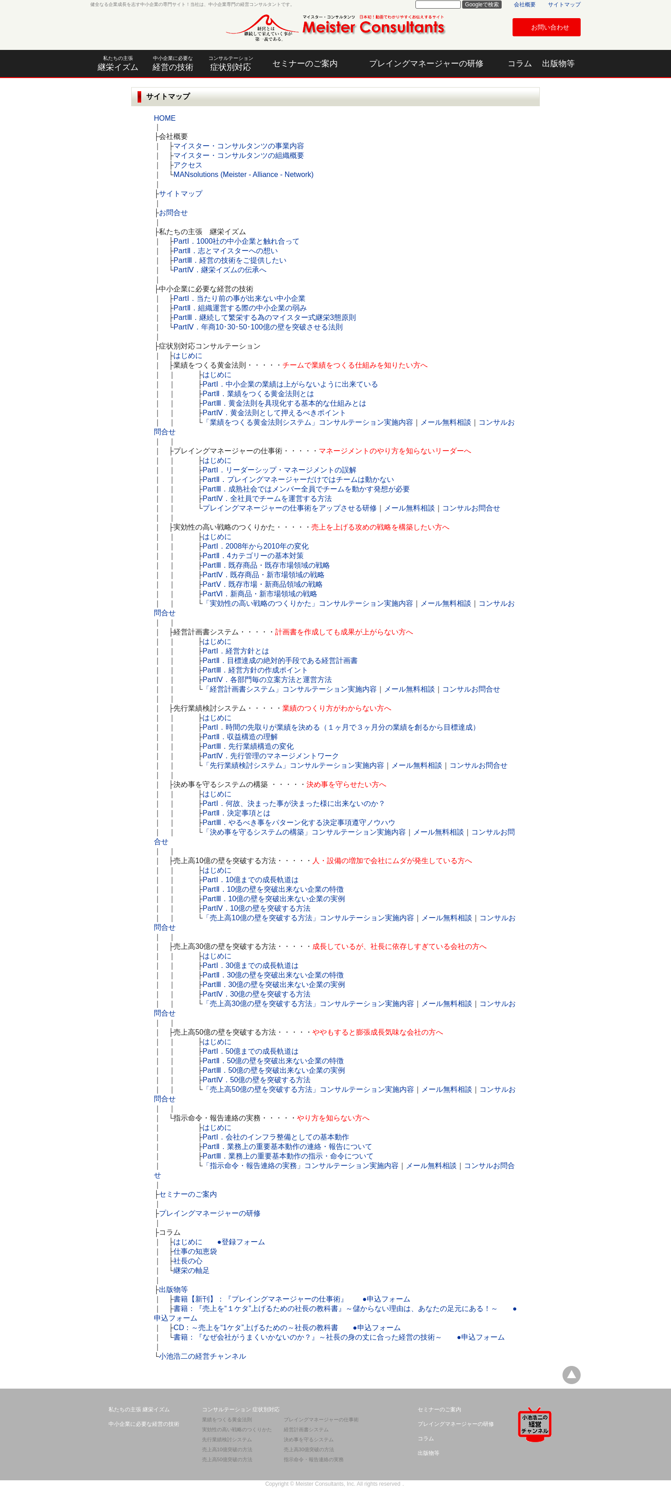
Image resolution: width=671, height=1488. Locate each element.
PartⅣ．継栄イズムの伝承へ (219, 270)
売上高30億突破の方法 (309, 1449)
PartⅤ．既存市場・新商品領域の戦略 (262, 584)
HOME (165, 118)
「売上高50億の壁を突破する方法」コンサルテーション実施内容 (308, 1089)
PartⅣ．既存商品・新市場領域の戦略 (263, 575)
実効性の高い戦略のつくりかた (237, 1429)
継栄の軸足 (191, 1270)
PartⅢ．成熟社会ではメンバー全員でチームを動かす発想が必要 (306, 489)
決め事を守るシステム (309, 1439)
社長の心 (187, 1261)
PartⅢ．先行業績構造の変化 (247, 746)
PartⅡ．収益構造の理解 (239, 737)
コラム (520, 63)
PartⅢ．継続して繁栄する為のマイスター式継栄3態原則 (264, 317)
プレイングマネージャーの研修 (426, 63)
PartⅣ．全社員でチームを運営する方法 (266, 498)
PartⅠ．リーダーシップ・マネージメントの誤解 (279, 470)
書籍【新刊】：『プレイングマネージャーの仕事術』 (260, 1299)
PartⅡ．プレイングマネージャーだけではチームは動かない (298, 479)
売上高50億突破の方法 (227, 1459)
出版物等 (558, 63)
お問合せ (173, 212)
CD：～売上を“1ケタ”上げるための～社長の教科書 (255, 1327)
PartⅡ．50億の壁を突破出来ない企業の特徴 (273, 1061)
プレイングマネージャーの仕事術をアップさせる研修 (289, 508)
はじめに (187, 355)
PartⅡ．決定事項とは (236, 813)
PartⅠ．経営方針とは (235, 651)
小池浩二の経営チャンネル (202, 1356)
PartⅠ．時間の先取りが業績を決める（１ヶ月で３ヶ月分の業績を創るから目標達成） (340, 727)
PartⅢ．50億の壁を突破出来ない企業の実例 (273, 1070)
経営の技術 (172, 63)
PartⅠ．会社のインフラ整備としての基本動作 (275, 1137)
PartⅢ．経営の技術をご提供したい (229, 260)
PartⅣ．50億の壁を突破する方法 (256, 1080)
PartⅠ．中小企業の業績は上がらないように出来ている (290, 384)
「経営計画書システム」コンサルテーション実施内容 (289, 689)
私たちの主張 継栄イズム (139, 1409)
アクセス (187, 165)
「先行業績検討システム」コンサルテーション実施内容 (293, 765)
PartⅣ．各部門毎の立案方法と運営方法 (266, 679)
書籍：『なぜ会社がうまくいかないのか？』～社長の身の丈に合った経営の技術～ (307, 1337)
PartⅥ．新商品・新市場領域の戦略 (259, 594)
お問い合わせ (550, 27)
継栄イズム (117, 63)
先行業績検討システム (227, 1439)
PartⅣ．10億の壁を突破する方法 (256, 908)
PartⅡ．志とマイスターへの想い (225, 251)
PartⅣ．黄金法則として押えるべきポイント (274, 413)
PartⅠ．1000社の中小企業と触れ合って (236, 241)
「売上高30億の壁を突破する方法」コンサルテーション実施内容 (308, 1003)
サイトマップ (564, 4)
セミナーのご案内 (305, 63)
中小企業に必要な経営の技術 (144, 1424)
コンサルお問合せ (471, 508)
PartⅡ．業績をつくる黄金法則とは (258, 394)
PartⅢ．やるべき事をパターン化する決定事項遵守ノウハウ (298, 822)
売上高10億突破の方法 (227, 1449)
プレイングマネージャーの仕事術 (321, 1419)
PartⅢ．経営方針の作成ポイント (255, 670)
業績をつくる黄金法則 (227, 1419)
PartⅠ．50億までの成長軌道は (250, 1051)
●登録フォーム (241, 1242)
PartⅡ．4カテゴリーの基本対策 (252, 556)
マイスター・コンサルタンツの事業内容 (238, 146)
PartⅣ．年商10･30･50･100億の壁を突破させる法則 (257, 327)
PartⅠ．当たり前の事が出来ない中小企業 (239, 298)
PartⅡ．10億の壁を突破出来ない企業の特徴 (273, 889)
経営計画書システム (306, 1429)
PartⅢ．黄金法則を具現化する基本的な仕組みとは (284, 403)
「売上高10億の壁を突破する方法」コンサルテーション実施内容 (308, 918)
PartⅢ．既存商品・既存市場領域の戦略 (266, 565)
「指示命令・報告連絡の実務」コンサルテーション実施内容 (300, 1165)
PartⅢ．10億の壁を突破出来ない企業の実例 (273, 899)
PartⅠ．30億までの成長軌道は (250, 965)
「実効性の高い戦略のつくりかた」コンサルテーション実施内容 (307, 603)
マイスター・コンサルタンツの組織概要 (238, 155)
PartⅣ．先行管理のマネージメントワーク (270, 756)
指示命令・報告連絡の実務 (314, 1459)
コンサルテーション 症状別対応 (241, 1409)
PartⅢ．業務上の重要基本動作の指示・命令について (287, 1156)
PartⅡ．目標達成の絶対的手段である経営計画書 (279, 660)
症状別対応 (231, 63)
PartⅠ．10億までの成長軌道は (250, 880)
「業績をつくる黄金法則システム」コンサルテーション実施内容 (307, 422)
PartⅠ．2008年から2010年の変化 (255, 546)
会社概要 (525, 4)
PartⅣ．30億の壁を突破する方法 (256, 994)
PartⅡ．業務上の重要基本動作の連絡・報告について (287, 1146)
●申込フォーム (386, 1299)
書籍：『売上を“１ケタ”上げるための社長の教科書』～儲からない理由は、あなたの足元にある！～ (335, 1308)
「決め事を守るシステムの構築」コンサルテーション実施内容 (304, 832)
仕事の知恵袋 (195, 1251)
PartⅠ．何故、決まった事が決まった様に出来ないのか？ (293, 803)
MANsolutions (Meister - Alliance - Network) (243, 174)
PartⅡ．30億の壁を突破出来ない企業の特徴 (273, 975)
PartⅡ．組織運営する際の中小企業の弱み (239, 308)
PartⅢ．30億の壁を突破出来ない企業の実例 (273, 984)
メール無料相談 (445, 422)
